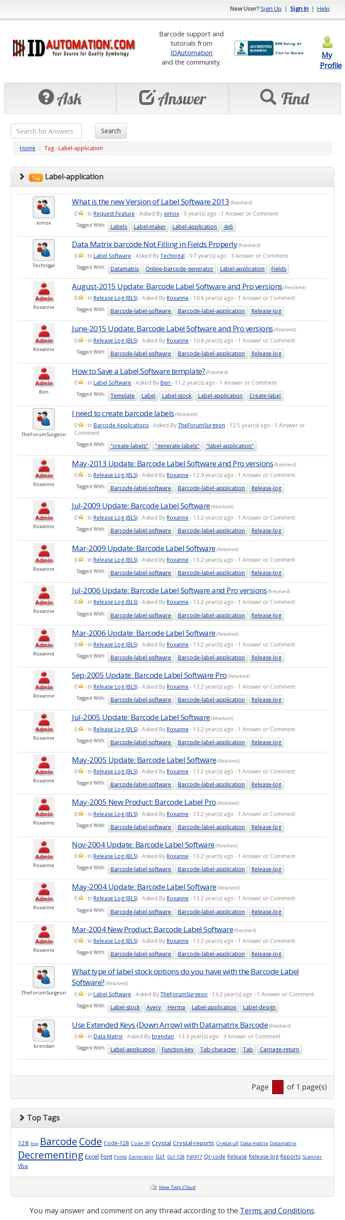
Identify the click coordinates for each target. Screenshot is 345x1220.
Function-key (178, 1049)
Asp (34, 1143)
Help (323, 8)
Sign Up (271, 8)
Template (123, 395)
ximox (171, 213)
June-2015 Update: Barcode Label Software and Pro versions (172, 328)
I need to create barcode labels (123, 413)
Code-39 (140, 1143)
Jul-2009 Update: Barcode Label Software (141, 505)
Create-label (265, 395)
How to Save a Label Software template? (138, 371)
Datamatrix (125, 269)
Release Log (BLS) (115, 298)
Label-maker (150, 226)
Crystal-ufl (227, 1143)
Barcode (58, 1141)
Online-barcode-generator (179, 269)
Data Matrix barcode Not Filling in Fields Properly (154, 244)
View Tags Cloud (177, 1187)
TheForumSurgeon (201, 425)
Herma (176, 1007)
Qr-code (215, 1156)
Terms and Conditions (277, 1211)
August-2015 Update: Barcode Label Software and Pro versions (177, 286)
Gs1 (160, 1156)
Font (106, 1156)
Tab (248, 1049)
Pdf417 (194, 1157)
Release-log (266, 311)
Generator (141, 1157)
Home (27, 148)
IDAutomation (191, 52)
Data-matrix (254, 1143)
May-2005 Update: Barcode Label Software (144, 760)
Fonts (120, 1157)
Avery (153, 1007)
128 (23, 1143)
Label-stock (176, 395)
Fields (278, 269)
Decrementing (50, 1154)
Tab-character (218, 1049)
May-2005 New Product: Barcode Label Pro (144, 802)
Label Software (112, 256)
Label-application (194, 226)
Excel (92, 1156)
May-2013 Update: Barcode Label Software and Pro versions (172, 463)
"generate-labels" (177, 446)
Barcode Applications (121, 425)
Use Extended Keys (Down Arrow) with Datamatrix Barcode (170, 1025)
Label (148, 395)
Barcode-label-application (211, 311)
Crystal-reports (193, 1143)
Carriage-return (279, 1049)
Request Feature (114, 213)
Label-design (259, 1007)
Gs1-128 (176, 1157)
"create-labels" (129, 446)
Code (90, 1141)
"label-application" (230, 446)
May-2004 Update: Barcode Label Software (144, 886)
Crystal (161, 1143)
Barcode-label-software (141, 311)
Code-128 (116, 1143)
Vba (23, 1166)
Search (111, 130)
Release (237, 1156)
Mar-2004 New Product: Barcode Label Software (152, 929)
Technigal (172, 256)
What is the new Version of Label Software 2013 (150, 201)
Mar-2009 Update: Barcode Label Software (144, 548)
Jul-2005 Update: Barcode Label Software (141, 717)
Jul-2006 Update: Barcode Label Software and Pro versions (169, 590)
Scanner (312, 1157)
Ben (166, 382)
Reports (290, 1156)
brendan (163, 1036)
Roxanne (178, 298)
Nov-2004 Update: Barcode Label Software (143, 844)
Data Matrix (108, 1036)
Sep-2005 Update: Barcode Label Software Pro (149, 675)
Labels (119, 226)
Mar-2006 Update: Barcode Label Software (144, 633)
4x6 (228, 226)
